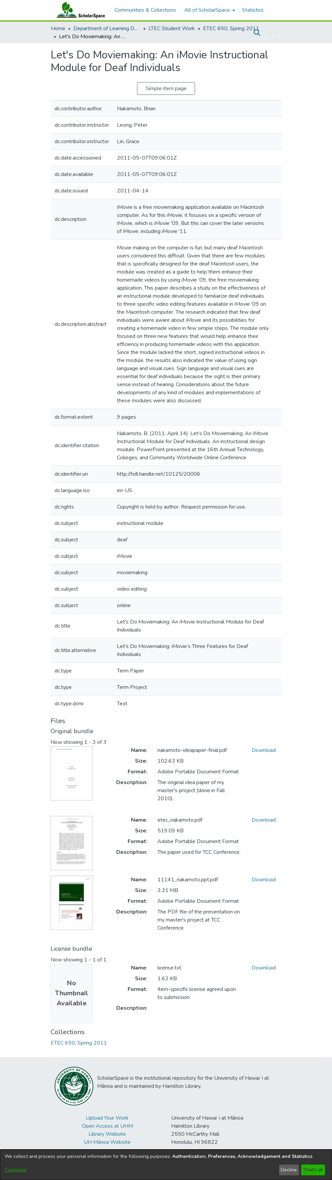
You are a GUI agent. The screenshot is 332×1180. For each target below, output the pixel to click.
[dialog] (166, 1164)
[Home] (79, 10)
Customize (15, 1170)
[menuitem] (209, 10)
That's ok (313, 1170)
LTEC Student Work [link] (171, 28)
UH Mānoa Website (107, 1142)
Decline (289, 1170)
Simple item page (166, 88)
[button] (257, 33)
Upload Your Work (107, 1118)
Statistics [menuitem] (253, 10)
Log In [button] (271, 33)
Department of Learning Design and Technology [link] (106, 28)
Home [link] (58, 28)
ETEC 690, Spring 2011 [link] (231, 28)
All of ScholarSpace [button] (207, 10)
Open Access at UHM (107, 1126)
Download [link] (264, 750)
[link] (79, 1043)
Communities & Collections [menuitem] (145, 10)
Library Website (107, 1134)
